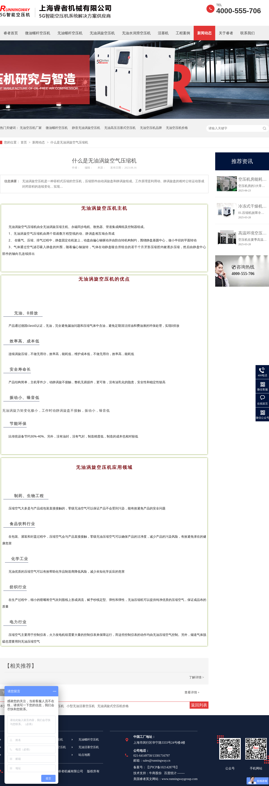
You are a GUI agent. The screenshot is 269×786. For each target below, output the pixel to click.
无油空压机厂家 (31, 128)
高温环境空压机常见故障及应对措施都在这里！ (252, 233)
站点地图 (84, 754)
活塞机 (163, 33)
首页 (24, 142)
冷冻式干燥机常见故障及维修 (252, 206)
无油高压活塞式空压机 (120, 128)
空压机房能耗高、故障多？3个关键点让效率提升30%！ (252, 179)
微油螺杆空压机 (37, 33)
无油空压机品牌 (151, 128)
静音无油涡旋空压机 (86, 128)
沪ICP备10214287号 (162, 767)
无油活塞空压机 (88, 747)
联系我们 (247, 33)
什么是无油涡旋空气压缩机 (69, 142)
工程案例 (183, 33)
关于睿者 (226, 33)
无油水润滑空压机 (136, 33)
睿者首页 (11, 33)
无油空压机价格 (177, 128)
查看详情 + (192, 692)
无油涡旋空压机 (102, 33)
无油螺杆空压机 (69, 33)
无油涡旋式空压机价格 (113, 706)
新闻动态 (204, 33)
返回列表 (199, 705)
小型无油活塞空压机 (81, 706)
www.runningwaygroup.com (179, 779)
